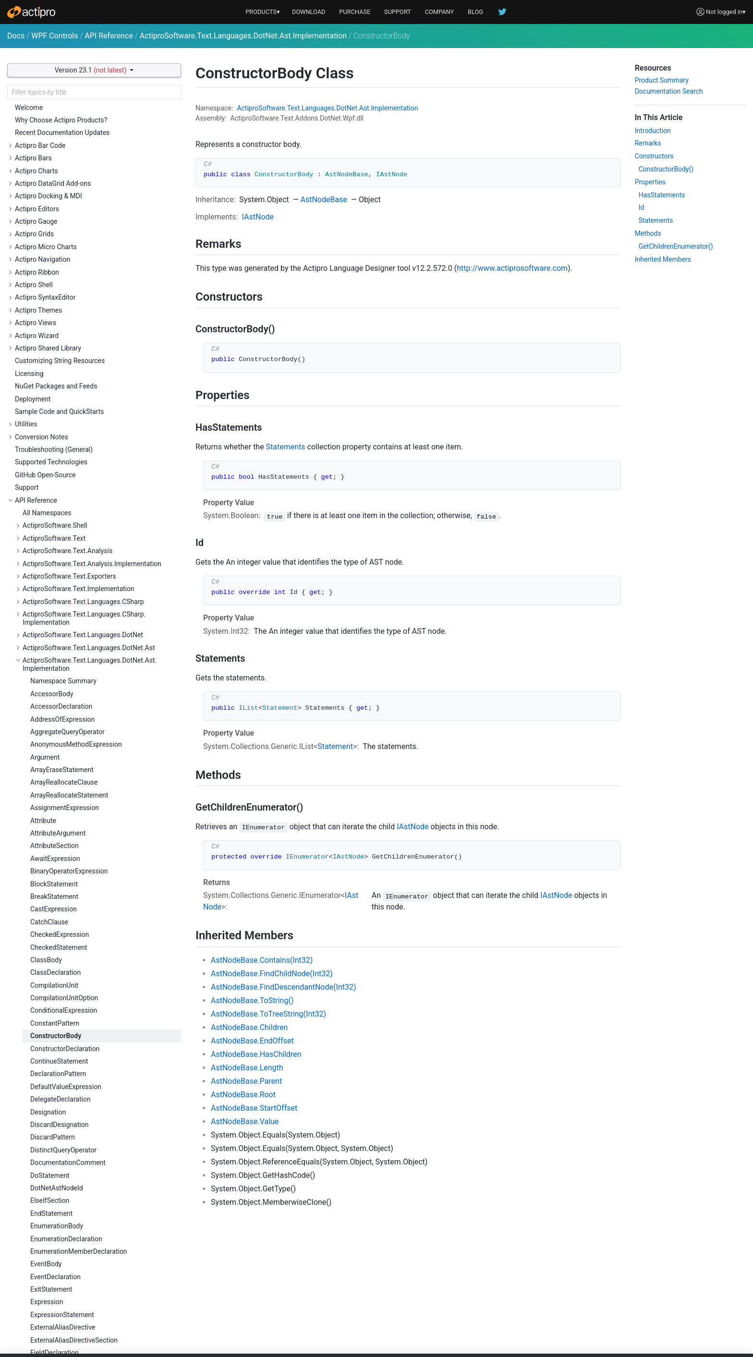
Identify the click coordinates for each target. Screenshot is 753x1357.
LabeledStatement (57, 884)
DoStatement (50, 479)
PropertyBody (50, 1188)
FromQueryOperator (59, 732)
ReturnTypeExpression (63, 1340)
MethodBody (49, 998)
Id (641, 207)
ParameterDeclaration (63, 1124)
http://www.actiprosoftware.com (512, 268)
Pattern (41, 1150)
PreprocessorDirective (63, 1175)
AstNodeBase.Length (247, 1067)
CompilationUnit (54, 288)
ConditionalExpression (63, 313)
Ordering (43, 1112)
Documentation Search (669, 91)
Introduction (653, 130)
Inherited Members (663, 259)
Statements (285, 446)
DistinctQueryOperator (63, 453)
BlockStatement (54, 187)
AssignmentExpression (64, 111)
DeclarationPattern (58, 377)
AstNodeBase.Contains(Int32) (262, 960)
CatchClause (49, 225)
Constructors (654, 156)
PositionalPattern (56, 1163)
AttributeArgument (57, 136)
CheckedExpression (59, 238)
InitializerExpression (60, 783)
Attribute (43, 124)
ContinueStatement (59, 364)
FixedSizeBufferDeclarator (69, 681)
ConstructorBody (55, 339)
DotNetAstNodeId (56, 491)
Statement (335, 746)
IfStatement (47, 770)
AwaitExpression (55, 162)
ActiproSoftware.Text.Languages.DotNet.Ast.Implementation (243, 35)
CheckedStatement (58, 250)
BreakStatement (54, 200)
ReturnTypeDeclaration (64, 1328)
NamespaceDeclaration (65, 1049)
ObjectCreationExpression (69, 1062)
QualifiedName (52, 1226)
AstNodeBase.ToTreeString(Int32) (268, 1013)
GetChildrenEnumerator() (676, 246)
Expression (46, 605)
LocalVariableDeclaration (67, 960)
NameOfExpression (59, 1023)
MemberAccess (53, 985)
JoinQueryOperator (58, 871)
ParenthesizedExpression (68, 1137)
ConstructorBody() (666, 169)
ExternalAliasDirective (62, 630)
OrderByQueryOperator (63, 1099)
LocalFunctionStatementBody (74, 947)
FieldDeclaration (54, 656)
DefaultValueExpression (65, 390)
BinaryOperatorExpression (69, 174)
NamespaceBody (55, 1036)
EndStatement (51, 517)
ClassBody (46, 263)
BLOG (475, 11)
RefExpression (51, 1290)
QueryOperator (51, 1251)
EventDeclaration (55, 580)
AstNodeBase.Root (243, 1094)
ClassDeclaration (55, 275)
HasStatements (662, 195)
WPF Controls (54, 35)
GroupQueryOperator (61, 757)
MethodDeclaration (58, 1011)
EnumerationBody (56, 529)
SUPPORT (397, 11)
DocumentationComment (68, 466)
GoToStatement (53, 745)
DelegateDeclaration (60, 402)
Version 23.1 (91, 70)
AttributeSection (54, 149)
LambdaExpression (58, 896)
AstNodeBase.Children (249, 1027)
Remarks (648, 143)
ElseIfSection (49, 504)
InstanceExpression (59, 795)
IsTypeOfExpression (60, 858)
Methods (648, 233)
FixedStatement (53, 694)
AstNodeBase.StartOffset (254, 1108)
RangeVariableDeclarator (67, 1277)
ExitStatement (51, 592)
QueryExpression (55, 1239)
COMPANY (439, 11)
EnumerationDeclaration (66, 542)
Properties (650, 182)
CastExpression (53, 212)
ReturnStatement (55, 1315)
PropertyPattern (53, 1213)
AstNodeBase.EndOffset (252, 1040)
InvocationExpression (62, 833)
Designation (48, 415)
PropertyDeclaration (60, 1201)
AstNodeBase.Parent (246, 1081)
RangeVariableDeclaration (69, 1264)
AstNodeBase (324, 199)
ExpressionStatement (62, 618)
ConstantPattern (54, 326)
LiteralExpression (56, 922)
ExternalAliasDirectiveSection (74, 643)
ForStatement (50, 719)
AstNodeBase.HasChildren (256, 1054)
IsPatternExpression (60, 846)
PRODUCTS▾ (262, 11)
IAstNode (257, 216)
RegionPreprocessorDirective (73, 1302)
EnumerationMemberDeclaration (78, 554)
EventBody (45, 567)
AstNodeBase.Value (245, 1121)
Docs (15, 35)
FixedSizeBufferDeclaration (70, 668)
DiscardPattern (52, 440)
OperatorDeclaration (60, 1086)
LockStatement (52, 973)
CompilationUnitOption (64, 301)
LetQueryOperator (56, 909)
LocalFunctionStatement (66, 935)
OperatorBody (50, 1074)
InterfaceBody (51, 808)
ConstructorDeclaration (64, 352)
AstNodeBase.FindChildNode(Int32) (272, 973)
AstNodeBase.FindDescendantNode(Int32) (283, 987)
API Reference (109, 35)
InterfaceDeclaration (60, 820)
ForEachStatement (57, 707)
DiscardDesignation (59, 428)
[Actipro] (31, 12)
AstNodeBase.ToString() (252, 1000)
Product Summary (662, 80)
